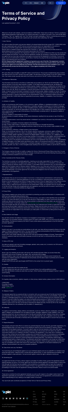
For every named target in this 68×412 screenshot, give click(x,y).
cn (51, 3)
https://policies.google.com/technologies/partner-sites (42, 203)
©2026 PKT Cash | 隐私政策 (9, 406)
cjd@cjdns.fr (8, 287)
